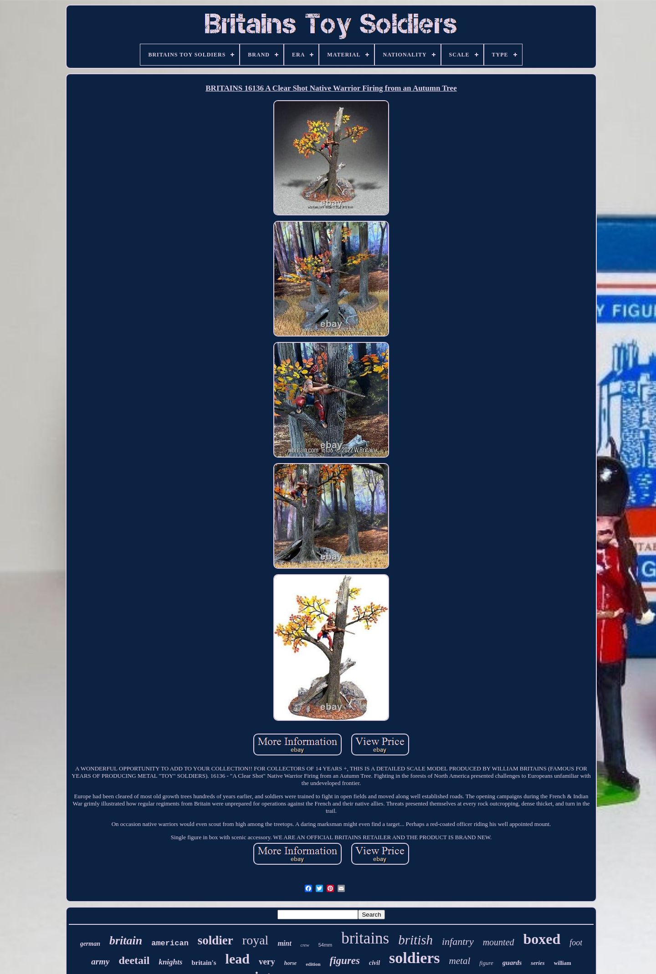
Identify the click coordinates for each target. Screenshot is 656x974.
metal (460, 960)
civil (374, 962)
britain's (203, 962)
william (562, 963)
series (537, 962)
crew (305, 945)
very (267, 961)
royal (255, 940)
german (90, 943)
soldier (215, 940)
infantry (458, 941)
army (100, 961)
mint (284, 943)
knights (170, 962)
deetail (133, 960)
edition (313, 964)
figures (345, 960)
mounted (498, 942)
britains (365, 938)
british (415, 940)
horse (290, 963)
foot (575, 942)
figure (486, 962)
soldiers (414, 957)
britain (125, 940)
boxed (542, 939)
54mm (325, 945)
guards (512, 962)
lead (238, 958)
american (170, 943)
